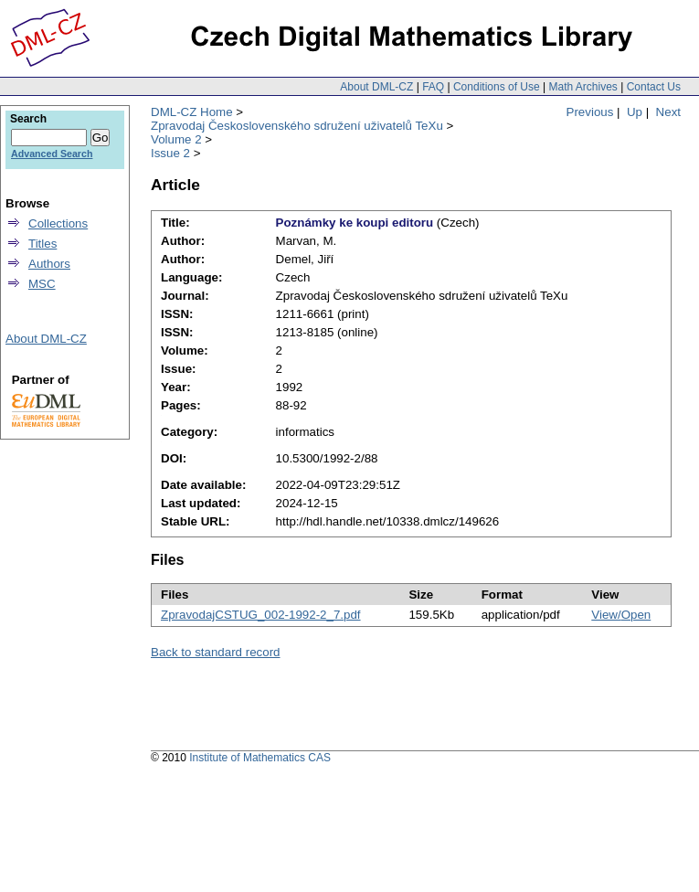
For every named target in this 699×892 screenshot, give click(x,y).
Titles (42, 243)
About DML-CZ (376, 86)
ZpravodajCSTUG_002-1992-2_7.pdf (261, 614)
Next (668, 112)
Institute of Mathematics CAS (260, 757)
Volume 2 (176, 139)
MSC (42, 284)
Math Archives (582, 86)
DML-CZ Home (192, 112)
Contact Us (654, 86)
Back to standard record (216, 652)
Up (634, 112)
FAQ (433, 86)
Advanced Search (51, 153)
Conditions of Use (496, 86)
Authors (49, 264)
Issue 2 (170, 153)
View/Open (621, 614)
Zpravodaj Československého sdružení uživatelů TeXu (297, 126)
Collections (58, 223)
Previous (590, 112)
